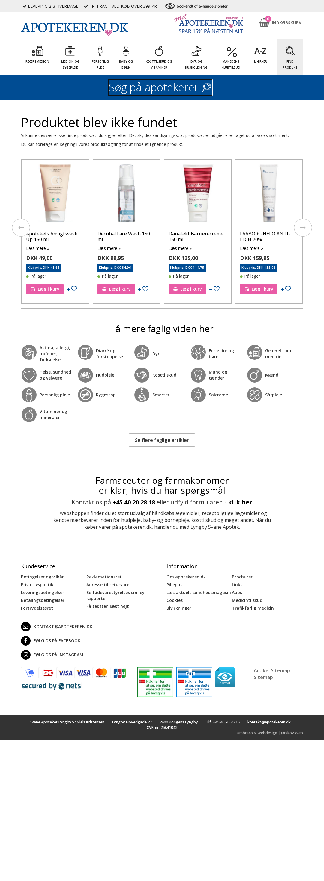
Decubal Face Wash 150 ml (124, 236)
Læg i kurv (45, 289)
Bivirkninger (178, 608)
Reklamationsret (104, 577)
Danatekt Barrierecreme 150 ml (196, 236)
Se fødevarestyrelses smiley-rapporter (116, 595)
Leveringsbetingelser (42, 592)
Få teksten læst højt (107, 606)
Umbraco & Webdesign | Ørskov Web (270, 732)
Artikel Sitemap (272, 670)
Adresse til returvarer (108, 584)
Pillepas (174, 584)
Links (237, 584)
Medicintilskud (247, 600)
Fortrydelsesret (37, 608)
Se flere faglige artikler (162, 440)
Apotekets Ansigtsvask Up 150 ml (51, 236)
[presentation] (21, 228)
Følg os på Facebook (50, 641)
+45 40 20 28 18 (133, 502)
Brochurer (242, 577)
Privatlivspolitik (37, 584)
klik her (240, 502)
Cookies (174, 600)
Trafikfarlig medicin (253, 608)
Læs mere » (37, 248)
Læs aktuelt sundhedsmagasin (198, 592)
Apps (237, 592)
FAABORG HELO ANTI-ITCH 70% (265, 236)
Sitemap (263, 677)
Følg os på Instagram (52, 655)
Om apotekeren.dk (186, 577)
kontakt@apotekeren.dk (56, 626)
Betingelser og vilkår (42, 577)
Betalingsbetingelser (42, 600)
